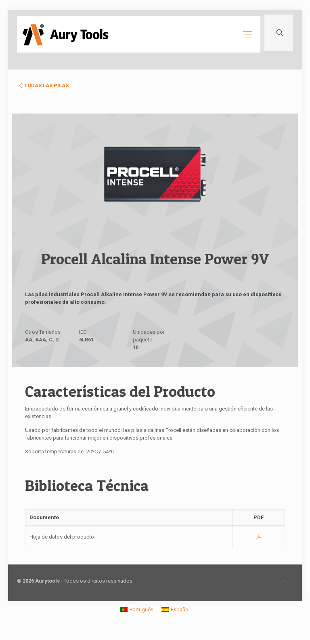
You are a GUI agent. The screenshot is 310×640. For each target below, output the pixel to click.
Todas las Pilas (43, 85)
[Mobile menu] (247, 34)
